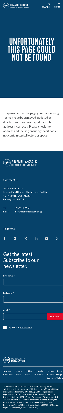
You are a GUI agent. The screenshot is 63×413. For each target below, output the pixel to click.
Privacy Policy (26, 327)
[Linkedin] (36, 238)
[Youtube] (47, 238)
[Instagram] (15, 238)
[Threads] (57, 238)
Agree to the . (20, 327)
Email (6, 310)
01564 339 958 (22, 207)
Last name (8, 293)
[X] (26, 238)
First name (9, 275)
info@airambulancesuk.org (28, 211)
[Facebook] (5, 238)
